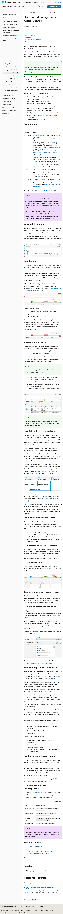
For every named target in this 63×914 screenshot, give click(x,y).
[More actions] (60, 12)
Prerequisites (28, 33)
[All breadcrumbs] (25, 12)
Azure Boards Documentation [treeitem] (10, 21)
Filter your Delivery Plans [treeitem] (11, 78)
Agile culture (51, 678)
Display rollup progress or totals (42, 663)
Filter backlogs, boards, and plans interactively (40, 851)
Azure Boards (31, 12)
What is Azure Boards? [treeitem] (9, 27)
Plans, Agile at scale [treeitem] (10, 64)
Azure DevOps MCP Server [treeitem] (10, 24)
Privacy (35, 910)
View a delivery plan (30, 35)
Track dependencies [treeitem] (10, 76)
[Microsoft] (3, 2)
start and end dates (37, 157)
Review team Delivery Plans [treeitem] (12, 72)
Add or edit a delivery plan (48, 190)
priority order (45, 370)
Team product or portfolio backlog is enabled (44, 150)
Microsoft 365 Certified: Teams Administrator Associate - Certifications (39, 888)
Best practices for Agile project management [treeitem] (11, 31)
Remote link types (55, 162)
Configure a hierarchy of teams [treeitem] (12, 70)
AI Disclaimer (4, 910)
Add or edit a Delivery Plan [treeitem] (11, 81)
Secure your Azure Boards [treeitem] (10, 35)
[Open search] (55, 2)
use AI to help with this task (38, 67)
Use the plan (28, 37)
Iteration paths (37, 156)
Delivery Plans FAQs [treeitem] (10, 84)
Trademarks (13, 913)
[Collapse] (20, 10)
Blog (22, 910)
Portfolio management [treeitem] (10, 67)
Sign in (59, 2)
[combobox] (11, 14)
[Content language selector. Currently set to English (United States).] (9, 906)
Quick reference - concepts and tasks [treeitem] (11, 39)
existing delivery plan (39, 135)
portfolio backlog (37, 144)
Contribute (29, 910)
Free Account (43, 6)
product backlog (54, 142)
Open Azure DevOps (54, 6)
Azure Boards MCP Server (40, 792)
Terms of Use (4, 913)
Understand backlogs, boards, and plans (38, 853)
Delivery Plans (29, 205)
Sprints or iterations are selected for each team (45, 152)
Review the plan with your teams (33, 39)
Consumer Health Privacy (47, 910)
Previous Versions (14, 910)
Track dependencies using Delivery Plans (39, 849)
